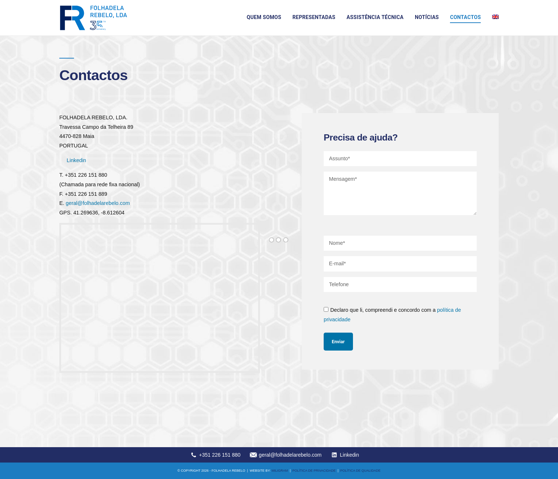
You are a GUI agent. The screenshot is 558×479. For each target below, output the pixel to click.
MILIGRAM (280, 470)
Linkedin (76, 160)
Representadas (314, 17)
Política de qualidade (360, 470)
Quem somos (264, 17)
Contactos (465, 17)
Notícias (427, 17)
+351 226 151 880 (220, 455)
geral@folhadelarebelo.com (98, 203)
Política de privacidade (314, 470)
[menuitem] (495, 17)
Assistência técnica (375, 17)
